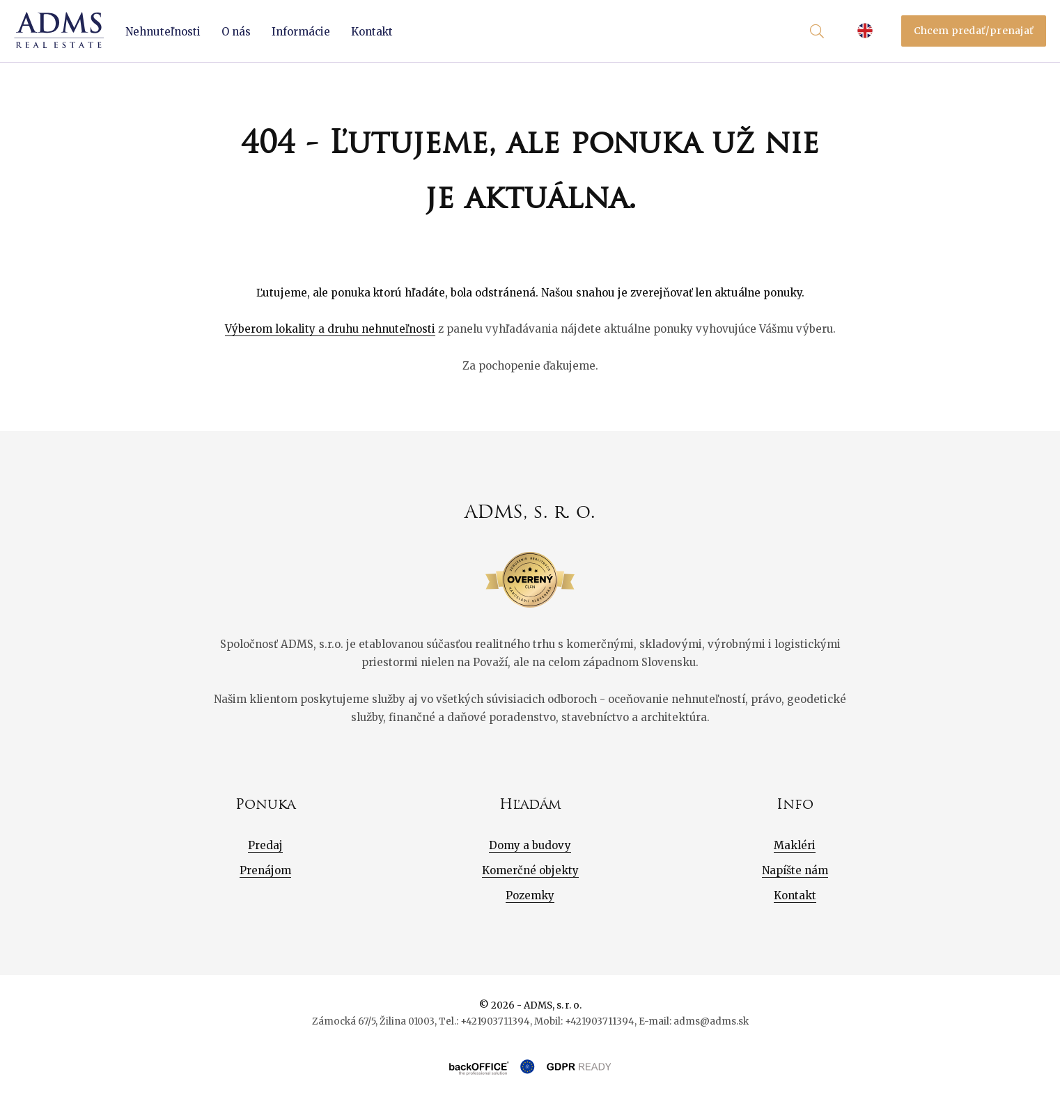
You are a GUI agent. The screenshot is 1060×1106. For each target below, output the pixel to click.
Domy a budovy (530, 845)
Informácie (301, 31)
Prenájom (265, 870)
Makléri (795, 845)
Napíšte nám (795, 870)
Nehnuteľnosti (163, 31)
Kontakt (372, 31)
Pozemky (530, 895)
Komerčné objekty (530, 870)
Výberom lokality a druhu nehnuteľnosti (330, 328)
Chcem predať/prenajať (974, 30)
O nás (236, 31)
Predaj (265, 845)
